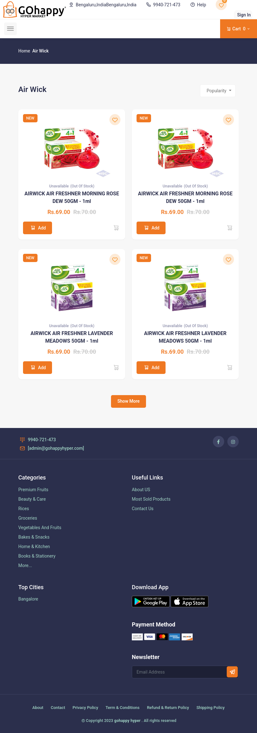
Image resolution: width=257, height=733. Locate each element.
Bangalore (28, 599)
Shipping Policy (210, 707)
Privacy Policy (85, 707)
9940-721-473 (162, 4)
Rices (23, 508)
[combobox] (218, 90)
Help (197, 4)
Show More (128, 401)
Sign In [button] (244, 14)
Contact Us (143, 508)
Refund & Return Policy (168, 707)
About (38, 707)
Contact (58, 707)
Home (24, 50)
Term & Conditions (123, 707)
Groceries (27, 518)
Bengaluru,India (102, 4)
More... (25, 565)
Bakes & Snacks (34, 537)
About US (141, 489)
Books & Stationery (36, 556)
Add (37, 228)
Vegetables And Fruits (39, 527)
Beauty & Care (32, 499)
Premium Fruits (33, 489)
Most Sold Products (151, 499)
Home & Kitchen (34, 546)
